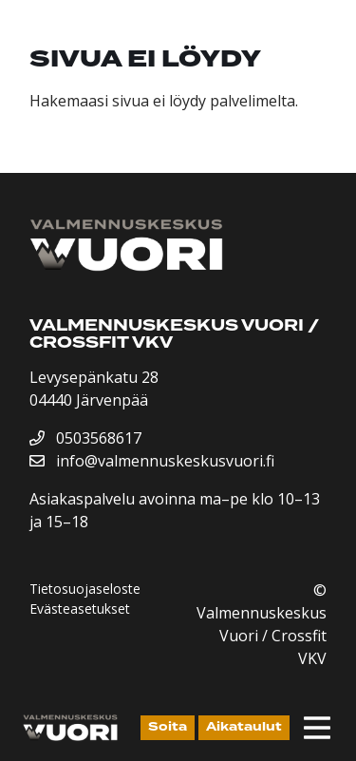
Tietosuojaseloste (85, 589)
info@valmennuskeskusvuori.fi (151, 460)
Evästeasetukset (79, 608)
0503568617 (85, 438)
